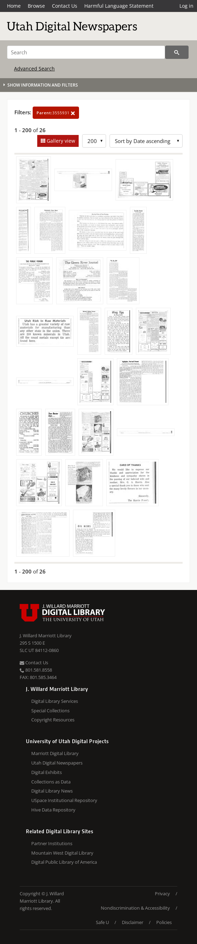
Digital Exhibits (46, 772)
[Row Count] (94, 141)
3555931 (56, 112)
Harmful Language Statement (118, 5)
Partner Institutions (51, 843)
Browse (36, 5)
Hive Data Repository (53, 810)
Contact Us (64, 5)
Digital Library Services (54, 701)
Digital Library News (52, 791)
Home (14, 5)
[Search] (86, 52)
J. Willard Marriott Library (46, 635)
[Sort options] (146, 141)
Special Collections (50, 710)
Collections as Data (51, 782)
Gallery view (60, 140)
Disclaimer (132, 922)
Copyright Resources (52, 720)
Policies (164, 922)
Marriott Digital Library (55, 753)
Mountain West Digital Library (62, 853)
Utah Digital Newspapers (57, 763)
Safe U (102, 922)
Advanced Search (34, 68)
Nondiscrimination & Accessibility (135, 908)
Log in (186, 5)
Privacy (162, 893)
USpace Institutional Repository (64, 800)
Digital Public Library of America (64, 862)
